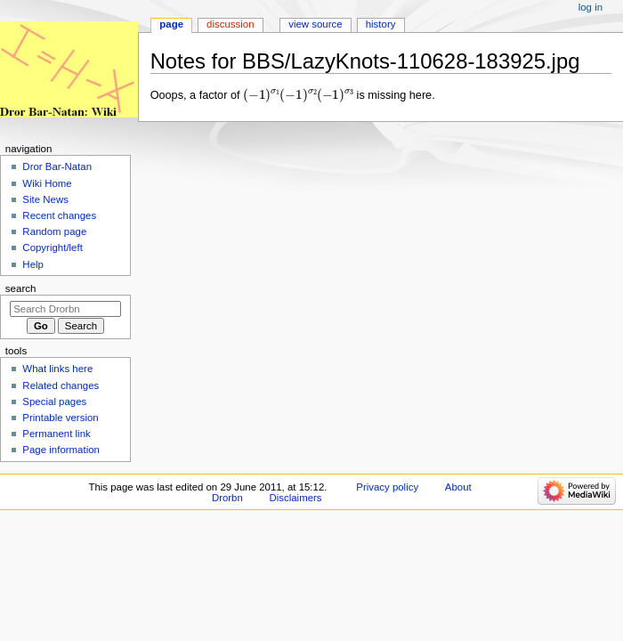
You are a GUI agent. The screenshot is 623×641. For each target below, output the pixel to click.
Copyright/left (52, 247)
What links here (57, 368)
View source (315, 24)
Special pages (54, 401)
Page (171, 24)
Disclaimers (296, 497)
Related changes (60, 385)
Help (33, 264)
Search (20, 288)
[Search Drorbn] (65, 309)
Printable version (60, 417)
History (381, 24)
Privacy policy (387, 487)
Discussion (230, 24)
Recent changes (59, 215)
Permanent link (56, 433)
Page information (61, 449)
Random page (54, 231)
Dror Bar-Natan (57, 166)
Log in (590, 7)
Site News (45, 199)
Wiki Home (46, 183)
